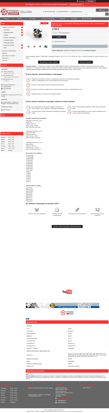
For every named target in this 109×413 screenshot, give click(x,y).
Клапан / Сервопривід (9, 37)
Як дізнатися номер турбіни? (49, 62)
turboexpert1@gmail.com (9, 84)
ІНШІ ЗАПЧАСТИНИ (87, 18)
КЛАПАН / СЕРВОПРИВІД (47, 18)
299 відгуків (81, 1)
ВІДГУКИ (4, 53)
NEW (5, 47)
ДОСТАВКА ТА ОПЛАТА (8, 55)
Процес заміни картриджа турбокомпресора (67, 226)
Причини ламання (85, 62)
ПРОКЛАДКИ (74, 18)
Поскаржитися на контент (63, 411)
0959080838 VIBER (76, 4)
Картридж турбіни (8, 32)
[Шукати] (107, 14)
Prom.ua (62, 409)
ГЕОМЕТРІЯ (62, 18)
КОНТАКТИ (5, 58)
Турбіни (6, 35)
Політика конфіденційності (76, 411)
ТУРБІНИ (19, 18)
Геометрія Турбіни (8, 40)
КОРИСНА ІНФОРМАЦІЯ (9, 51)
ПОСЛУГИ (6, 18)
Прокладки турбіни (9, 42)
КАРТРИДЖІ (32, 18)
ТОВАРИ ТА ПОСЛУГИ (8, 27)
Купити (59, 37)
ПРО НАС (4, 60)
